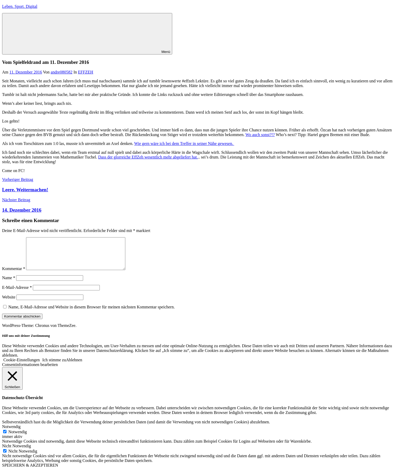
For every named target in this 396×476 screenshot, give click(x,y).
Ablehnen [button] (74, 366)
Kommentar (13, 275)
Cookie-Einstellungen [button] (21, 366)
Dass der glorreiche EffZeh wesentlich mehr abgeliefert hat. (148, 157)
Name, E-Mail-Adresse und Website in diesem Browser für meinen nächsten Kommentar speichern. (91, 313)
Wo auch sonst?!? (260, 134)
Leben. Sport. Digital (19, 6)
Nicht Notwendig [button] (16, 452)
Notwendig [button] (11, 433)
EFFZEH (85, 72)
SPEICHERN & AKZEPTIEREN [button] (30, 471)
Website (8, 303)
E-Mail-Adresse (17, 293)
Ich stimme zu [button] (54, 366)
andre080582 (61, 72)
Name (8, 284)
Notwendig (17, 438)
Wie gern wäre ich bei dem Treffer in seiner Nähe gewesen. (184, 143)
